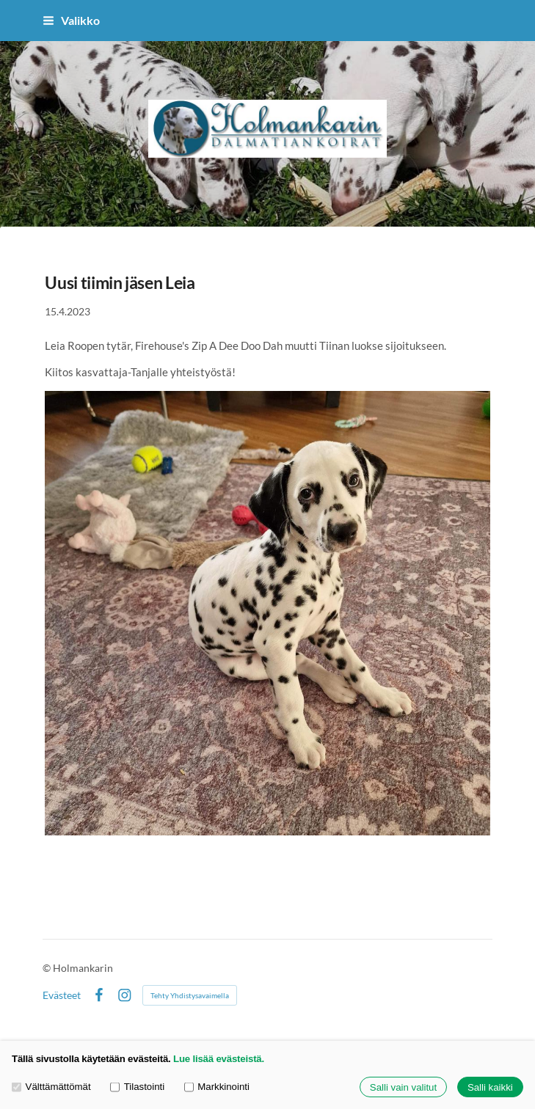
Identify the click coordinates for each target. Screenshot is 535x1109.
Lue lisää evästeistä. (218, 1058)
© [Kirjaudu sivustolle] (48, 968)
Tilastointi (137, 1087)
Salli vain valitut (403, 1087)
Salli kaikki (490, 1087)
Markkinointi (217, 1087)
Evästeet (62, 995)
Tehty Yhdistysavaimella (189, 995)
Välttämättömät (51, 1087)
